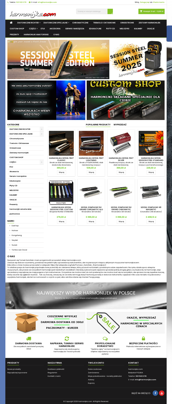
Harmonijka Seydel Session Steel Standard (151, 159)
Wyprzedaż (120, 124)
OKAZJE (150, 28)
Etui (43, 28)
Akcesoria (55, 28)
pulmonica (15, 214)
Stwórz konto (158, 2)
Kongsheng (16, 235)
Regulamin (52, 372)
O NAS (56, 34)
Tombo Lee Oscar (19, 250)
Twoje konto (96, 362)
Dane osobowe (95, 369)
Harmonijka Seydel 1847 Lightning (91, 159)
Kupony (91, 383)
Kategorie (13, 124)
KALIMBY (138, 28)
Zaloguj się (144, 2)
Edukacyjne (95, 28)
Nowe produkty (14, 369)
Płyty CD (110, 28)
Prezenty (14, 34)
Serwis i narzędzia (74, 28)
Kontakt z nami (54, 376)
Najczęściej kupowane (17, 372)
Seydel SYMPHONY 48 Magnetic (151, 208)
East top (15, 225)
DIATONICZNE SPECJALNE (55, 22)
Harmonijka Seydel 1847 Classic (61, 159)
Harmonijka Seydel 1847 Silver (121, 159)
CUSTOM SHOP (17, 28)
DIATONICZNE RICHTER (28, 22)
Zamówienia (93, 372)
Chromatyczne (80, 22)
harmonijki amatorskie (36, 34)
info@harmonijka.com (47, 2)
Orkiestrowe (127, 22)
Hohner (14, 230)
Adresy (91, 379)
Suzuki (14, 245)
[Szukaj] (94, 11)
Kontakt (133, 362)
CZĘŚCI (32, 28)
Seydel (14, 240)
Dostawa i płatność (56, 369)
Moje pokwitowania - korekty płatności (105, 376)
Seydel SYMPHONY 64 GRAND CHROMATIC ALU (91, 208)
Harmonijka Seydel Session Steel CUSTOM (61, 208)
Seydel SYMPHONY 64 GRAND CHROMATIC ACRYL (121, 209)
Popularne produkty (98, 124)
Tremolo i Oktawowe (104, 22)
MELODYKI (124, 28)
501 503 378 (21, 2)
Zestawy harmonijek (149, 22)
